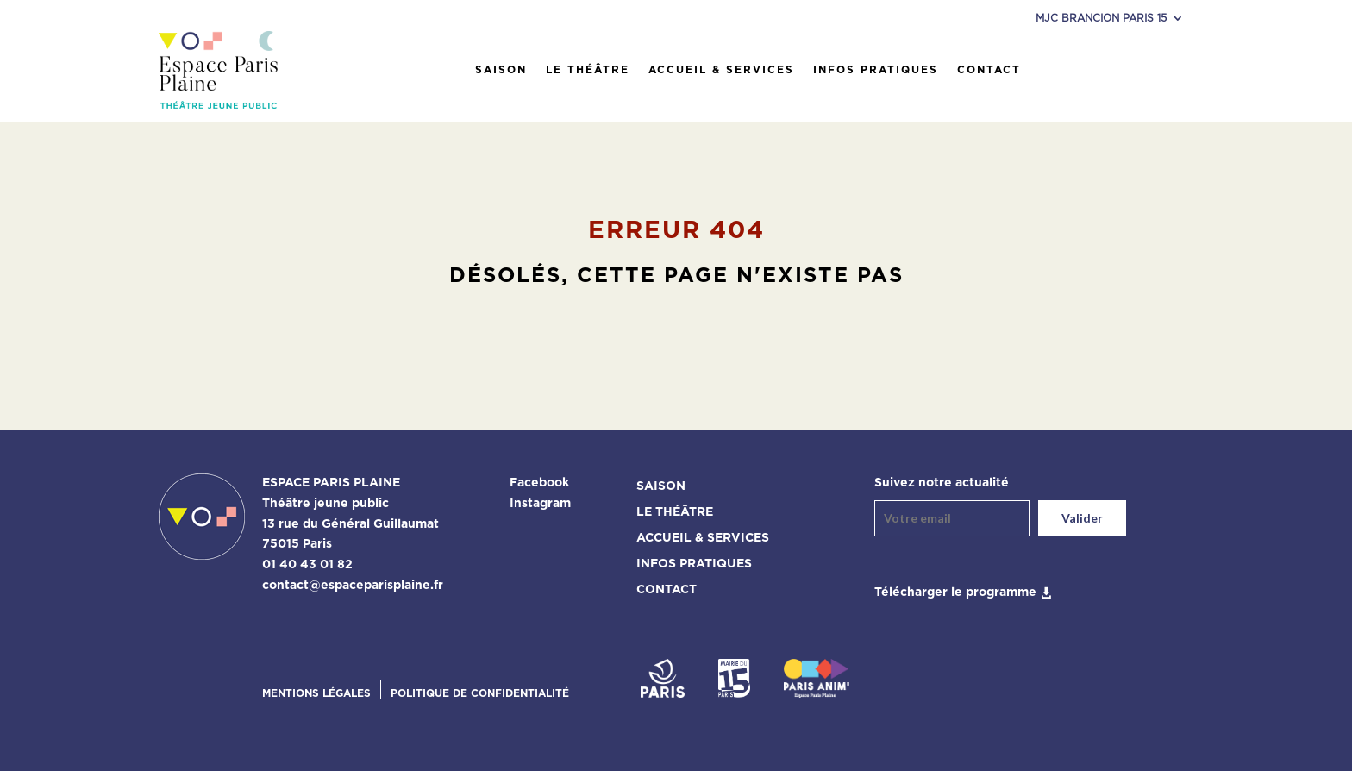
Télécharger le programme (955, 592)
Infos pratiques (875, 70)
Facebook (539, 483)
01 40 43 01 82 (307, 565)
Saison (501, 70)
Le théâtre (587, 70)
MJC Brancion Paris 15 (1101, 18)
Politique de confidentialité (480, 693)
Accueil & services (721, 70)
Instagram (540, 504)
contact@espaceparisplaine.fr (352, 586)
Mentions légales (316, 693)
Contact (989, 70)
